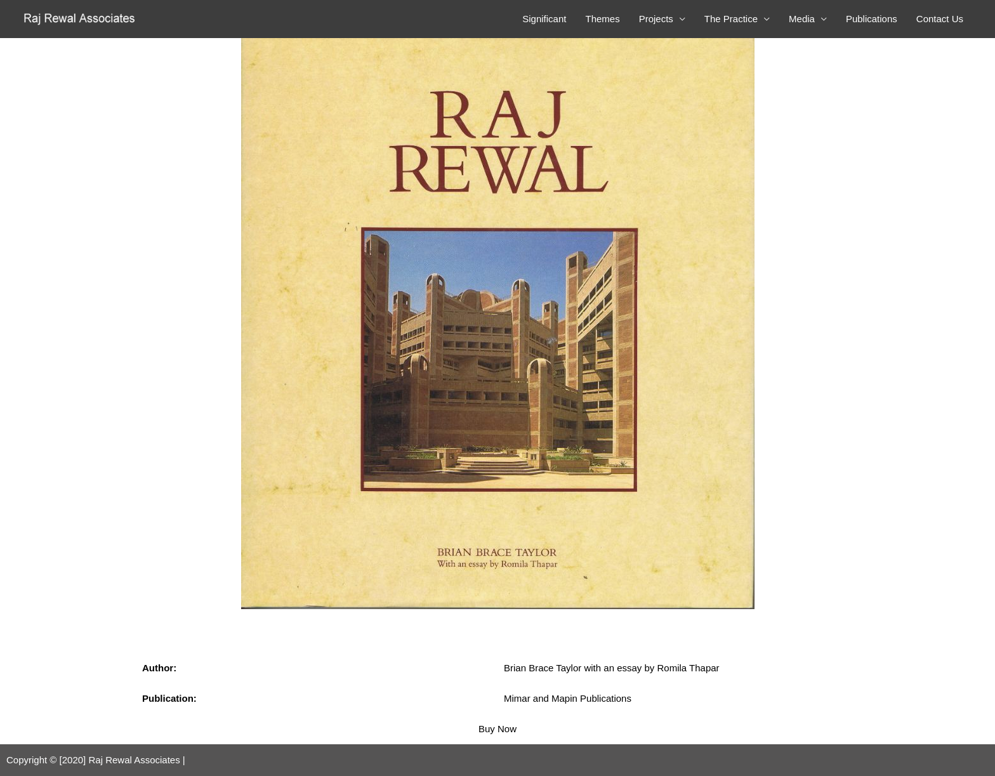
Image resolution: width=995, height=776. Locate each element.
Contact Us (939, 18)
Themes (602, 18)
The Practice (731, 18)
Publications (871, 18)
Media (802, 18)
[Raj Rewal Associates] (81, 18)
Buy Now (497, 728)
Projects (656, 18)
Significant (544, 18)
